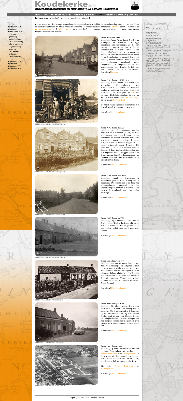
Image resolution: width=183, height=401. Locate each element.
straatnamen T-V (14, 66)
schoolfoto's (54, 18)
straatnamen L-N (14, 61)
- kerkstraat (12, 54)
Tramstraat (115, 27)
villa (133, 92)
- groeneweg (12, 36)
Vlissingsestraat (65, 29)
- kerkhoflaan (13, 51)
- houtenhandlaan (14, 39)
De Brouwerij (132, 97)
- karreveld (12, 49)
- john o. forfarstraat (16, 44)
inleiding (11, 24)
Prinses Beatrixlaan (43, 29)
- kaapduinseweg (14, 46)
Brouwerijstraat (118, 100)
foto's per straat (42, 18)
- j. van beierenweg (15, 41)
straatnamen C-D (14, 29)
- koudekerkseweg (15, 56)
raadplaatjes (75, 18)
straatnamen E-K (15, 32)
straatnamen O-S (14, 64)
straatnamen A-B (14, 27)
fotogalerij (86, 18)
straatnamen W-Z (14, 69)
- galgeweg (12, 34)
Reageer (114, 72)
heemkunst (65, 18)
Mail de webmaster (119, 112)
